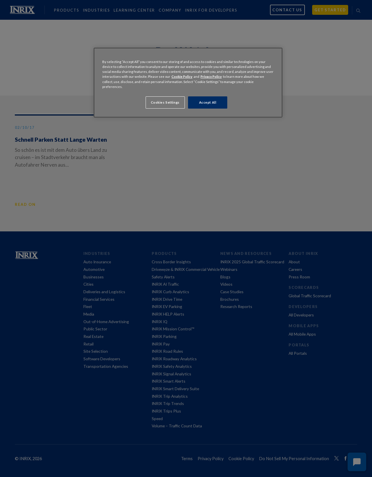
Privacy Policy (211, 76)
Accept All (208, 102)
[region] (188, 82)
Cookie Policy (181, 76)
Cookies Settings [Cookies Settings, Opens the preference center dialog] (165, 102)
